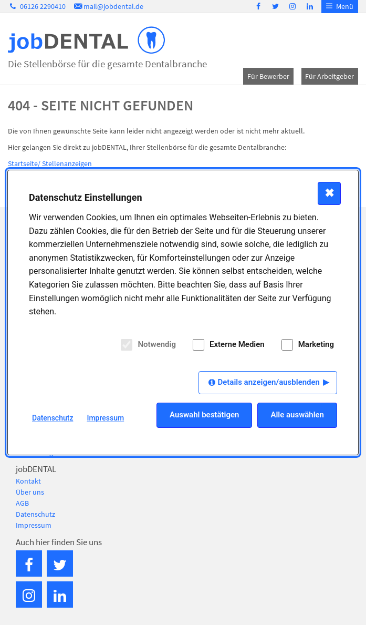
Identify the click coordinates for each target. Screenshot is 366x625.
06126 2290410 (37, 6)
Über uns (30, 492)
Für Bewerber (268, 76)
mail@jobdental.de (108, 6)
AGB (22, 503)
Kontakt (28, 481)
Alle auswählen (297, 414)
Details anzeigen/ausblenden (268, 382)
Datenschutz (35, 514)
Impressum (33, 525)
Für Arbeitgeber (329, 76)
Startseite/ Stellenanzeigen (50, 163)
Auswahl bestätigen (204, 414)
